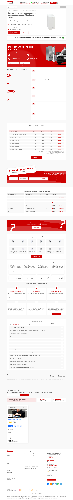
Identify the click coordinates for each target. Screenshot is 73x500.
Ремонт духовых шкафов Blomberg (30, 455)
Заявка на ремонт (10, 474)
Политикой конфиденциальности (29, 396)
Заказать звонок (36, 227)
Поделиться (48, 484)
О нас (8, 467)
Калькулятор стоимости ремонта (12, 475)
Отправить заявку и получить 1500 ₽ (39, 178)
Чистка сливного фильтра (14, 143)
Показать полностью (10, 384)
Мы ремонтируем (12, 7)
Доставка (8, 465)
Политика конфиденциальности (36, 493)
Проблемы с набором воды (30, 211)
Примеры (8, 461)
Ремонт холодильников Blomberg (30, 468)
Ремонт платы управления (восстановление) (18, 134)
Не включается (28, 205)
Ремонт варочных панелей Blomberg (30, 453)
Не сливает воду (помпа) (30, 197)
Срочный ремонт (10, 458)
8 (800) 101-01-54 (50, 460)
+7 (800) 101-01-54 (35, 2)
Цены (8, 463)
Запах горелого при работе (30, 208)
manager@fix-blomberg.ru (52, 465)
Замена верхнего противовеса (15, 137)
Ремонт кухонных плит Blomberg (30, 457)
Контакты (8, 470)
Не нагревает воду (29, 202)
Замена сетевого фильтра (14, 146)
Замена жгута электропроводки (16, 149)
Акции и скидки (9, 472)
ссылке (15, 481)
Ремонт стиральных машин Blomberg (30, 464)
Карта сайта (9, 484)
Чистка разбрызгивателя (14, 140)
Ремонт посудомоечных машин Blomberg (31, 462)
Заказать (60, 134)
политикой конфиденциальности (21, 180)
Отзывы (8, 459)
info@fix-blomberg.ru (51, 462)
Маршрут (10, 426)
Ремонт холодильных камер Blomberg (31, 466)
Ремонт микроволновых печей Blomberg (31, 459)
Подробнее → (61, 197)
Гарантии (8, 468)
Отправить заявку (25, 63)
